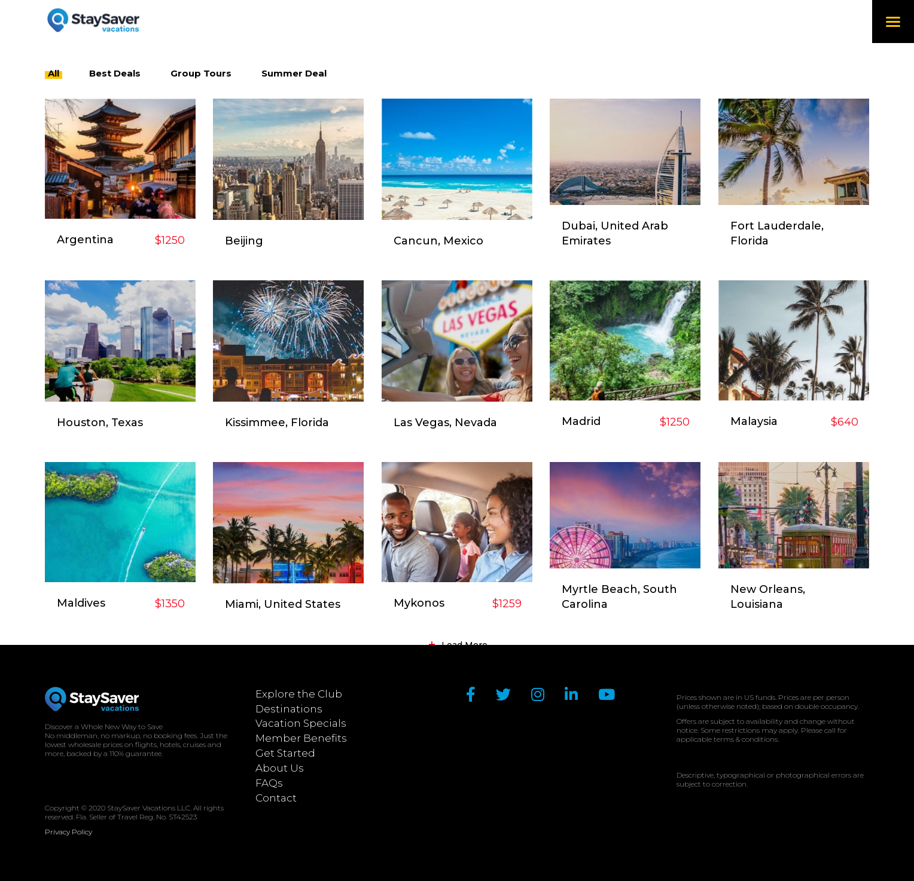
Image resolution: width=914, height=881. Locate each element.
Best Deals (115, 73)
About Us (279, 768)
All (53, 73)
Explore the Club (298, 694)
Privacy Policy (68, 831)
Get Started (285, 753)
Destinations (288, 709)
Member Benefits (301, 738)
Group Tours (200, 73)
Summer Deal (294, 73)
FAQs (269, 783)
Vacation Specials (300, 723)
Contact (276, 798)
